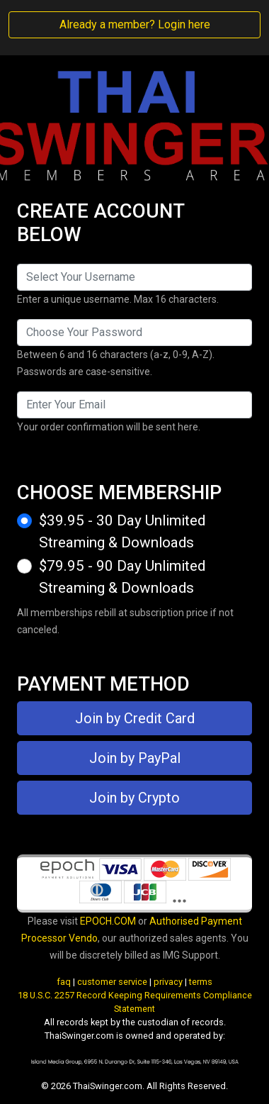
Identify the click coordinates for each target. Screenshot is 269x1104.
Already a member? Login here (134, 24)
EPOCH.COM (108, 921)
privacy (168, 981)
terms (200, 981)
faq (64, 981)
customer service (112, 981)
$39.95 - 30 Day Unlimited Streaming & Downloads (122, 531)
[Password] (134, 332)
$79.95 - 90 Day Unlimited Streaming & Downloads (122, 576)
